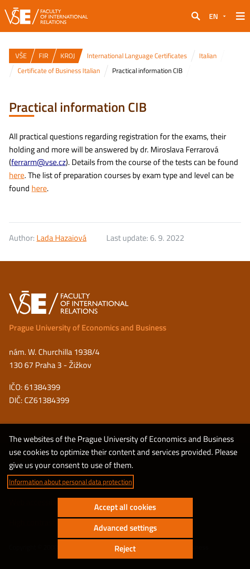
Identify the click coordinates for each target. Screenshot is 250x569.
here (16, 175)
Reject (125, 548)
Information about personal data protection (70, 482)
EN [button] (213, 16)
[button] (195, 16)
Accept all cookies (125, 507)
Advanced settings (125, 528)
